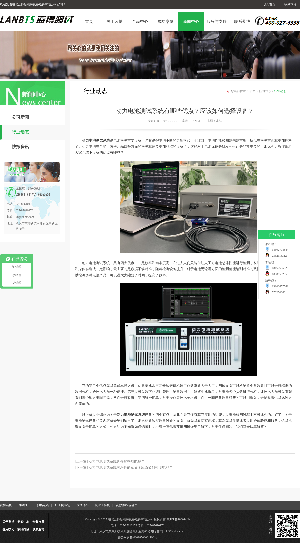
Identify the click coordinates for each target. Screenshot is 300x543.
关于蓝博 (8, 522)
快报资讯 (20, 146)
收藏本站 (290, 4)
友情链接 (83, 505)
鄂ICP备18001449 (178, 519)
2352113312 (279, 255)
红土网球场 (62, 505)
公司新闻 (20, 117)
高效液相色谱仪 (126, 505)
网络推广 (24, 505)
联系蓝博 (38, 529)
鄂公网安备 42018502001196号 (138, 537)
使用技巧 (8, 529)
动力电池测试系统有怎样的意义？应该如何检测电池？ (131, 467)
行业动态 (20, 132)
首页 (254, 91)
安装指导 (38, 522)
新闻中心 (266, 91)
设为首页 (270, 4)
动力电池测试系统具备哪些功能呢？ (117, 461)
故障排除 (24, 529)
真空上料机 (102, 505)
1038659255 (279, 274)
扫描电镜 (43, 505)
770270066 (279, 292)
